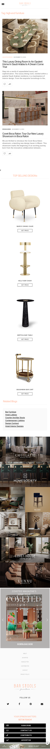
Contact (25, 670)
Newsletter (25, 662)
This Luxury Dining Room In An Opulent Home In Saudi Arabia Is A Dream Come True (22, 64)
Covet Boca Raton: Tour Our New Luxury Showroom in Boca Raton (22, 135)
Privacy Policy (25, 674)
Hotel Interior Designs (14, 426)
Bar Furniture (10, 412)
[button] (47, 619)
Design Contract (12, 423)
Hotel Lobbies (11, 415)
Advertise (25, 657)
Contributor (25, 666)
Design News (6, 129)
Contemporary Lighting (14, 420)
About (25, 653)
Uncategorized (7, 57)
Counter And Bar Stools (15, 418)
